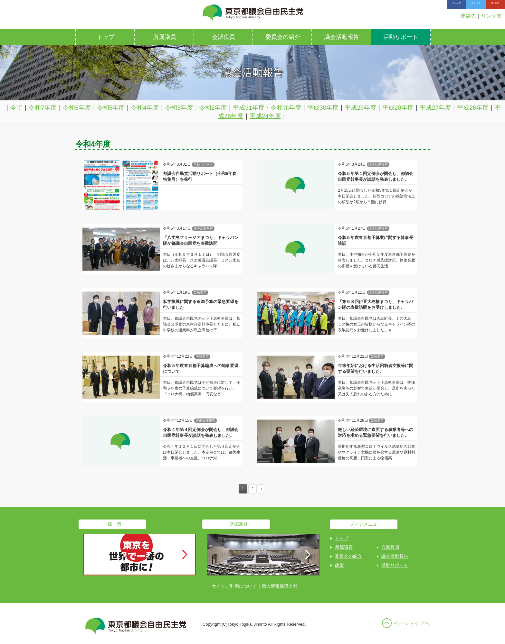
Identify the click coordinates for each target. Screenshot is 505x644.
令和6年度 (77, 107)
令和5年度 (111, 107)
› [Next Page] (261, 489)
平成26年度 (472, 107)
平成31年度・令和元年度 (267, 107)
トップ (105, 37)
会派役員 (223, 37)
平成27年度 (435, 107)
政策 (339, 565)
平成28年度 (398, 107)
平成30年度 (322, 107)
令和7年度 (43, 107)
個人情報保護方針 (280, 586)
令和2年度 (213, 107)
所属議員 (164, 37)
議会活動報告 (341, 37)
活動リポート (400, 37)
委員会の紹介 (282, 37)
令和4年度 (145, 107)
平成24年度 (265, 116)
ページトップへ (412, 623)
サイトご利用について (234, 586)
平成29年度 (360, 107)
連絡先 (468, 16)
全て (16, 107)
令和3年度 (179, 107)
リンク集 (491, 16)
